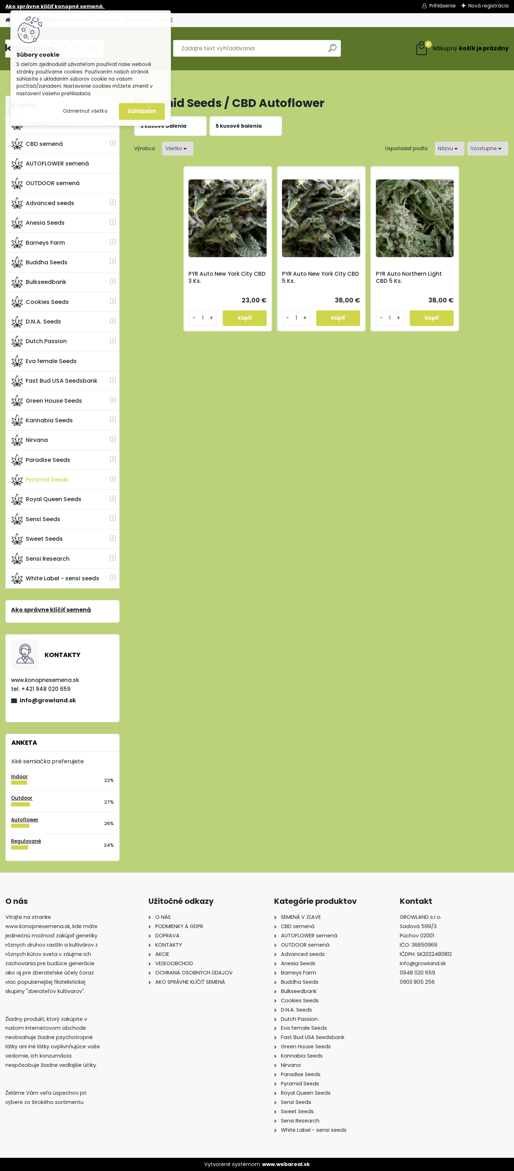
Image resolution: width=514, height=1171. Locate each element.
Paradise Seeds (40, 459)
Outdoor (21, 798)
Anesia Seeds (38, 223)
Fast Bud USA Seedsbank (54, 381)
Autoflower (25, 819)
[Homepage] (7, 20)
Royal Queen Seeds (46, 499)
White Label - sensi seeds (55, 578)
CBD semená (37, 143)
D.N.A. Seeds (36, 321)
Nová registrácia (488, 5)
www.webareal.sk (286, 1164)
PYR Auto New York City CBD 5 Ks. (320, 277)
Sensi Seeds (35, 519)
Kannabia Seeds (42, 420)
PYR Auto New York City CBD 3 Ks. (227, 277)
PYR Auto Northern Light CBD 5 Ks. (409, 277)
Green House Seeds (46, 400)
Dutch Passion (39, 341)
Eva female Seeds (44, 361)
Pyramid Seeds (40, 479)
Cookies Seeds (40, 301)
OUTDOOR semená (45, 183)
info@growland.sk (48, 700)
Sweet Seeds (37, 539)
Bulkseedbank (38, 282)
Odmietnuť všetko (85, 111)
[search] (332, 51)
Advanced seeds (42, 203)
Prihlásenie (442, 5)
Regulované (26, 841)
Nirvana (29, 440)
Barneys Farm (38, 242)
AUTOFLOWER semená (50, 163)
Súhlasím (141, 111)
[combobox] (449, 149)
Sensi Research (40, 558)
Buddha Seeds (39, 262)
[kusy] (202, 318)
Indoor (19, 776)
